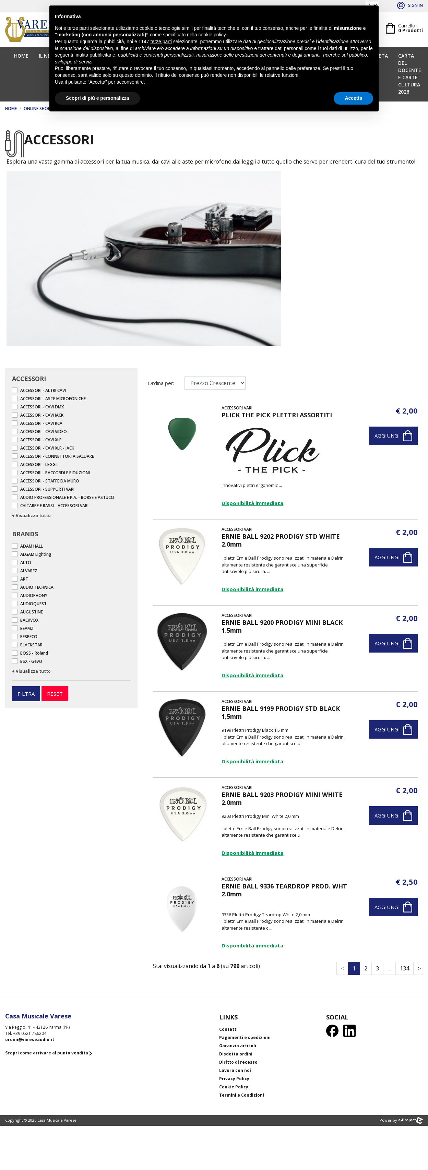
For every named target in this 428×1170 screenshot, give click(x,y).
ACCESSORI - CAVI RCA (41, 423)
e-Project (410, 1119)
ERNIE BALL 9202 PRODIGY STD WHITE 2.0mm (281, 540)
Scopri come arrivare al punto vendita (48, 1053)
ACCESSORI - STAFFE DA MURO (49, 481)
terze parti (161, 41)
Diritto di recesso (238, 1062)
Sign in (410, 5)
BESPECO (28, 637)
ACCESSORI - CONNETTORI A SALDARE (57, 456)
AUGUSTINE (31, 612)
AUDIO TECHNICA (37, 587)
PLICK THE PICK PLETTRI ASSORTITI (277, 415)
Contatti (228, 1029)
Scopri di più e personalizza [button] (97, 98)
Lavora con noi (235, 1070)
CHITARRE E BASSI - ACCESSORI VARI (54, 506)
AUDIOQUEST (33, 604)
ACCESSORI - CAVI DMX (42, 407)
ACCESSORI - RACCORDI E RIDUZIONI (55, 473)
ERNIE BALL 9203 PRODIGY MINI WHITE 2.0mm (282, 798)
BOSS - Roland (34, 653)
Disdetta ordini (235, 1054)
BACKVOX (29, 620)
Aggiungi (393, 435)
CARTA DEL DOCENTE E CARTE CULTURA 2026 (409, 73)
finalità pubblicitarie (94, 55)
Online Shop (37, 108)
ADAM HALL (31, 546)
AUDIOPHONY (33, 595)
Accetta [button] (353, 98)
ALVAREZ (28, 571)
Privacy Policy (234, 1079)
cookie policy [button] (212, 34)
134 (404, 968)
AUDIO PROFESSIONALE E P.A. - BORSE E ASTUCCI (67, 497)
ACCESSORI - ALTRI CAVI (43, 390)
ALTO (25, 562)
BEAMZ (27, 628)
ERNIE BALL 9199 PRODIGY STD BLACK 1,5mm (281, 712)
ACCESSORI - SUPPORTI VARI (47, 489)
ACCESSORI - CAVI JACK (41, 415)
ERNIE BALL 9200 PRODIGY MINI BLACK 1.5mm (282, 626)
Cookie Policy (233, 1087)
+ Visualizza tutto (31, 515)
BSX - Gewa (31, 661)
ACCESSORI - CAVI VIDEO (43, 431)
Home (21, 55)
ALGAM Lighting (35, 554)
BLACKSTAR (31, 645)
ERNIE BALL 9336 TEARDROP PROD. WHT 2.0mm (284, 890)
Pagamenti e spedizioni (245, 1037)
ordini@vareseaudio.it (29, 1039)
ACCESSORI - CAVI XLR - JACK (47, 448)
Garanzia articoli (237, 1046)
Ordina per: (161, 383)
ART (24, 579)
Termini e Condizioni (241, 1095)
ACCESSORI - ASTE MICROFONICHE (53, 399)
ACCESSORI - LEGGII (39, 464)
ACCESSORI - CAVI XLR (41, 440)
